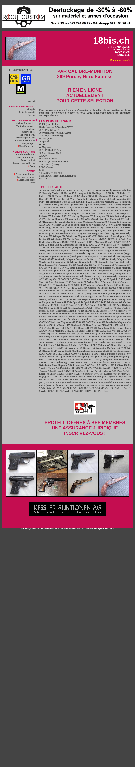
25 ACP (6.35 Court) (49, 130)
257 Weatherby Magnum (76, 216)
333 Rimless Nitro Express (80, 250)
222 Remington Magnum (101, 201)
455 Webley (104, 319)
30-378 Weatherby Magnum (117, 224)
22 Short (62, 199)
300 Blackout (58, 227)
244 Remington (69, 210)
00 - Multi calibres (56, 190)
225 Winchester (47, 207)
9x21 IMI (83, 388)
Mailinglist (31, 109)
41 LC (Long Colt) (87, 293)
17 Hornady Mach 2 (49, 193)
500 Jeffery (44, 336)
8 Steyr (119, 376)
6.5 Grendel (85, 348)
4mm (100, 328)
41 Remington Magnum (110, 293)
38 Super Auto (76, 282)
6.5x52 (68, 351)
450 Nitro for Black (58, 316)
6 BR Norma (61, 345)
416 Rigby (77, 296)
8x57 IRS (69, 379)
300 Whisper (55, 236)
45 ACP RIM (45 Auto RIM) (114, 305)
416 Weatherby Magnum (106, 296)
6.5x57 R (50, 353)
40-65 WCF (77, 288)
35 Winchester (86, 262)
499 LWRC (91, 328)
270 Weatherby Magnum (51, 219)
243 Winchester (97, 207)
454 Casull (83, 319)
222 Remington (79, 201)
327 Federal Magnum (89, 247)
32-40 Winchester (122, 244)
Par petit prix (29, 143)
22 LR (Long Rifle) (48, 124)
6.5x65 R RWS (63, 353)
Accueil (32, 101)
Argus (32, 166)
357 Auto (93, 265)
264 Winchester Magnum (118, 216)
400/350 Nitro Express (120, 288)
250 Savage (121, 213)
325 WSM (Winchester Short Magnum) (58, 247)
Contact (32, 182)
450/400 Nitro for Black (65, 319)
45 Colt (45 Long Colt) (50, 153)
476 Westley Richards (50, 328)
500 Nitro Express (60, 336)
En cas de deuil (29, 160)
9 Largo (60, 382)
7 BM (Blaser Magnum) (77, 356)
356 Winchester (80, 265)
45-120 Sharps (100, 310)
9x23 (91, 388)
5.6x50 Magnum (56, 331)
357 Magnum (45, 138)
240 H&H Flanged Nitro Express (72, 207)
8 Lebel (79, 376)
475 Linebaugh (74, 325)
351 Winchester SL (62, 265)
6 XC (53, 348)
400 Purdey (102, 288)
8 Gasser (71, 376)
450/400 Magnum (113, 316)
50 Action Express (48, 158)
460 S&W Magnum (91, 322)
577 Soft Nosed (114, 342)
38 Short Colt (88, 279)
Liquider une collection (25, 163)
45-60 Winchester (116, 310)
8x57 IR (60, 379)
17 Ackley (79, 190)
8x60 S (104, 379)
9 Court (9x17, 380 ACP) (51, 173)
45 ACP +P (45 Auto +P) (87, 305)
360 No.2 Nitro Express (72, 267)
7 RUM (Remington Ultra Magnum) (110, 359)
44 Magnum (45, 147)
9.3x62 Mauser (105, 385)
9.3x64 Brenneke (122, 385)
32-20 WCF (88, 244)
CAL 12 (43, 178)
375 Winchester (83, 276)
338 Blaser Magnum (104, 250)
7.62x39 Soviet (46, 167)
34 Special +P (94, 259)
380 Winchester (87, 285)
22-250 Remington (117, 199)
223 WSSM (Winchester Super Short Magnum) (82, 204)
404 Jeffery (108, 290)
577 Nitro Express (63, 342)
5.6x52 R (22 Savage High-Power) (82, 331)
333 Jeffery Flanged (56, 250)
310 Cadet (121, 239)
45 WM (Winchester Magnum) (62, 310)
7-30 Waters (90, 365)
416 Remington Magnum (59, 296)
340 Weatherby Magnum (114, 259)
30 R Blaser (110, 222)
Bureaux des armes (27, 177)
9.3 (63, 385)
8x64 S (111, 379)
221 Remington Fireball (58, 201)
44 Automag (97, 299)
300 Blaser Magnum (75, 227)
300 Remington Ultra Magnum (70, 233)
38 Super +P (61, 282)
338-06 (42, 259)
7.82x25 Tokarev (65, 374)
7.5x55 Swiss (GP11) (49, 164)
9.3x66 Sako (45, 388)
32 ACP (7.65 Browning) (51, 135)
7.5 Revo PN (121, 365)
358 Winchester (51, 267)
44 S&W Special (72, 302)
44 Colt (107, 299)
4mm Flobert (110, 328)
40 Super (126, 285)
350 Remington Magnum (106, 262)
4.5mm (99, 285)
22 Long (68, 196)
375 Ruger (97, 273)
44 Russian (57, 302)
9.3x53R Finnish (74, 385)
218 (105, 193)
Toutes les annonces (26, 126)
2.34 (89, 193)
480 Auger (67, 328)
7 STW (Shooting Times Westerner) (67, 362)
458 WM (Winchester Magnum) (55, 322)
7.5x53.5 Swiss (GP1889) (68, 368)
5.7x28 (124, 331)
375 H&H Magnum (62, 273)
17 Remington (79, 193)
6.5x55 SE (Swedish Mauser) (117, 351)
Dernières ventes (27, 146)
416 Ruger (88, 296)
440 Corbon (125, 302)
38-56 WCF (73, 285)
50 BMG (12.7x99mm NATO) (53, 161)
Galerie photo (29, 132)
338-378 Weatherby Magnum (61, 259)
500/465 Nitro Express (109, 339)
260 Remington (97, 216)
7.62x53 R (69, 371)
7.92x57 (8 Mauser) (83, 374)
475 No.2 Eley (107, 325)
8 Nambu (88, 376)
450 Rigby (98, 316)
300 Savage (93, 233)
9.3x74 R (67, 388)
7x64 (41, 170)
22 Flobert (122, 193)
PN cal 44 (103, 391)
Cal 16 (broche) (63, 391)
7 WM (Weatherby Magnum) (104, 362)
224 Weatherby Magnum (118, 204)
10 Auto (69, 190)
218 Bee (112, 193)
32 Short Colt (52, 244)
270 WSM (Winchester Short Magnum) (100, 219)
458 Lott (115, 319)
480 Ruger (79, 328)
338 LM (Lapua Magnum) (60, 253)
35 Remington (58, 262)
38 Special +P (113, 279)
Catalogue (31, 129)
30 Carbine (76, 222)
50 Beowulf (61, 333)
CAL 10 (109, 388)
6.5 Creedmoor (71, 348)
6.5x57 (42, 353)
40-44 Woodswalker (49, 288)
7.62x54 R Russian (84, 371)
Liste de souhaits (28, 112)
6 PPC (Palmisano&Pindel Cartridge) (110, 345)
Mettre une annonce (26, 157)
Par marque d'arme (26, 137)
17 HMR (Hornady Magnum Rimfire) (112, 190)
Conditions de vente (26, 154)
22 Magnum (101, 196)
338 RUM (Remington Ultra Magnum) (78, 256)
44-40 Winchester (109, 302)
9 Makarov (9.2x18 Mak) (77, 382)
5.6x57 (103, 331)
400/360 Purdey (47, 290)
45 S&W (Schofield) (103, 308)
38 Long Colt (51, 279)
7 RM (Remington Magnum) (115, 356)
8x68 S (119, 379)
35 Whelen (72, 262)
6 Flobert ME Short (79, 345)
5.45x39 (43, 155)
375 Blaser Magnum (49, 270)
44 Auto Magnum (81, 299)
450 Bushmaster (99, 313)
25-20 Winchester (88, 213)
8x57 (53, 379)
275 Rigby (126, 219)
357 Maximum (119, 265)
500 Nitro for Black (97, 336)
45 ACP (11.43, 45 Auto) (50, 150)
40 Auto (108, 285)
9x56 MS (99, 388)
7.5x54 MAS (86, 368)
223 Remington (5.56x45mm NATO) (56, 127)
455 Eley (93, 319)
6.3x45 (60, 348)
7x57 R (49, 376)
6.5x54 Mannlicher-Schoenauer (87, 351)
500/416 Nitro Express (64, 339)
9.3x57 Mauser (90, 385)
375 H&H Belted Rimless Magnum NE (92, 270)
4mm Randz (124, 328)
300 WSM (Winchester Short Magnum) (107, 236)
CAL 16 (52, 391)
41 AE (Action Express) (65, 293)
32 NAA (108, 242)
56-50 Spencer (46, 342)
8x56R (47, 379)
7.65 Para (117, 371)
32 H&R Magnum (95, 242)
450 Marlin (114, 313)
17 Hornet (66, 193)
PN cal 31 (93, 391)
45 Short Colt (121, 308)
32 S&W (117, 242)
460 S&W (76, 322)
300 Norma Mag (57, 230)
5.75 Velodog (113, 331)
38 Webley (89, 282)
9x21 (75, 388)
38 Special (44, 141)
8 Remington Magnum (104, 376)
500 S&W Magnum (116, 336)
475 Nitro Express (91, 325)
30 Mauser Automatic (93, 222)
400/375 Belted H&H (92, 290)
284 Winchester (62, 222)
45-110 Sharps (85, 310)
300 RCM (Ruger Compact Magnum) (83, 230)
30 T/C (46, 224)
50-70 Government (107, 333)
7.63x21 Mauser (103, 371)
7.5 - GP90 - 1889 (105, 365)
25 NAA (103, 210)
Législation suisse (27, 180)
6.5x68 (74, 353)
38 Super (50, 282)
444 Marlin (44, 305)
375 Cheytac (66, 270)
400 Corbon (90, 288)
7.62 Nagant (120, 368)
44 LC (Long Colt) (121, 299)
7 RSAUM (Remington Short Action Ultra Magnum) (85, 358)
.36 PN (42, 190)
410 (124, 293)
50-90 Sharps (124, 333)
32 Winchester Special (71, 244)
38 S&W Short (74, 279)
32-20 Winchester (103, 244)
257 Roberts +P (55, 216)
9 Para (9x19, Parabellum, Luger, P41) (57, 176)
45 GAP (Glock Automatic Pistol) (75, 308)
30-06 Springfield (76, 224)
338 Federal (120, 250)
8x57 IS (78, 379)
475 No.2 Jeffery (123, 325)
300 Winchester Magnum (74, 236)
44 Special (86, 302)
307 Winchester (54, 239)
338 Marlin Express (84, 253)
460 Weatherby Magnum (114, 322)
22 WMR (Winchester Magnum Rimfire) (87, 199)
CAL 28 (84, 391)
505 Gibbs (126, 339)
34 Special (81, 259)
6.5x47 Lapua (57, 351)
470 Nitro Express (57, 325)
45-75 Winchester (61, 313)
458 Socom (125, 319)
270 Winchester (72, 219)
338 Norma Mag (103, 253)
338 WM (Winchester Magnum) (115, 256)
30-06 (64, 224)
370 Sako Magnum (121, 267)
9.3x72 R (56, 388)
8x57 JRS (87, 379)
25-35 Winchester (106, 213)
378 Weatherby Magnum (114, 276)
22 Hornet (57, 196)
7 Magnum (94, 356)
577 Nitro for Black (84, 342)
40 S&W (43, 144)
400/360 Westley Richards (68, 290)
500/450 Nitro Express (86, 339)
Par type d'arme (28, 134)
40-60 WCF (65, 288)
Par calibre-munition (26, 140)
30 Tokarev (56, 224)
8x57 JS (96, 379)
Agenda (32, 115)
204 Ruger (97, 193)
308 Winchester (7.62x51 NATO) (55, 132)
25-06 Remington (70, 213)
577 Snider (100, 342)
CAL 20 (76, 391)
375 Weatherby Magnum (62, 276)
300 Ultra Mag (107, 233)
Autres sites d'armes (25, 174)
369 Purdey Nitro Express (98, 267)
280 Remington (46, 222)
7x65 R (62, 376)
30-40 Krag (44, 227)
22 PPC (53, 199)
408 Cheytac (45, 293)
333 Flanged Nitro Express (113, 247)
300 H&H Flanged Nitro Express (103, 227)
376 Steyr (96, 276)
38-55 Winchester (58, 285)
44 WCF (96, 302)
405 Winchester (123, 290)
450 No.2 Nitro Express (80, 316)
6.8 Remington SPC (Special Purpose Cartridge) (102, 353)
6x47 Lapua (59, 356)
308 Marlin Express (73, 239)
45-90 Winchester (80, 313)
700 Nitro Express (103, 374)
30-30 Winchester (94, 224)
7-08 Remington (76, 365)
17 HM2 (88, 190)
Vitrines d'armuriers (26, 123)
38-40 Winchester (103, 282)
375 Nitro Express (82, 273)
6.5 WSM (121, 348)
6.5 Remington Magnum (104, 348)
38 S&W (62, 279)
